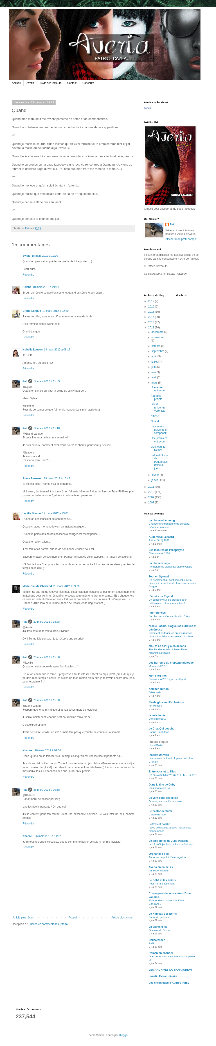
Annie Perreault (32, 478)
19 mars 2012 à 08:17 (57, 349)
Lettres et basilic (159, 824)
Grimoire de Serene (160, 930)
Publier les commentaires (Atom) (48, 924)
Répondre (28, 274)
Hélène (26, 287)
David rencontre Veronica (158, 407)
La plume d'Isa (158, 926)
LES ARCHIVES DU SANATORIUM (170, 969)
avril (154, 377)
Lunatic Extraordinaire (163, 976)
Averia (30, 83)
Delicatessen (157, 940)
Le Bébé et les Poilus (162, 880)
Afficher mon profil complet (181, 239)
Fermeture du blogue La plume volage (170, 566)
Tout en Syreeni (159, 576)
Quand (155, 421)
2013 (151, 322)
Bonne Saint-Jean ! (160, 732)
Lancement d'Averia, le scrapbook (159, 430)
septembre (158, 351)
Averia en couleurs (161, 867)
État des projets (156, 397)
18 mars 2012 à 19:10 (45, 255)
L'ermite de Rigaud (161, 596)
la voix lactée (157, 715)
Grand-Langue (31, 310)
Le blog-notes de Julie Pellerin (168, 840)
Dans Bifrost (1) (157, 718)
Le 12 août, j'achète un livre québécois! (171, 844)
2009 (151, 497)
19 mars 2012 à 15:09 (47, 381)
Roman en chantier (161, 953)
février (155, 474)
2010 (151, 492)
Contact (71, 83)
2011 (151, 486)
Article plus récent (23, 917)
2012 (151, 327)
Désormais (155, 692)
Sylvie (26, 255)
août (154, 356)
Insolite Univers (159, 754)
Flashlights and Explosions (166, 702)
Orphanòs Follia (159, 853)
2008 (151, 502)
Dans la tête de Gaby (162, 784)
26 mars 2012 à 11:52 (48, 836)
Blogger (123, 1035)
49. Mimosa (155, 705)
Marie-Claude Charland (37, 586)
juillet (154, 361)
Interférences (157, 612)
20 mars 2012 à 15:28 (47, 621)
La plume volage (159, 563)
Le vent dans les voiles (163, 797)
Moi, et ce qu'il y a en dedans (167, 646)
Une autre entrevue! (158, 389)
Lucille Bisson (31, 513)
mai (154, 372)
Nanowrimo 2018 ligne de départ (167, 679)
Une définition (156, 745)
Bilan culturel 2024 (159, 553)
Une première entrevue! (159, 440)
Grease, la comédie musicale (165, 801)
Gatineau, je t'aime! (158, 448)
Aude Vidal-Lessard (161, 537)
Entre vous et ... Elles (162, 771)
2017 (151, 301)
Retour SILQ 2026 (159, 540)
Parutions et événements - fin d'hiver (169, 616)
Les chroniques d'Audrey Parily (169, 982)
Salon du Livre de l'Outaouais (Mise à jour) (159, 462)
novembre (157, 337)
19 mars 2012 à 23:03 (55, 513)
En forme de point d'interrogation (167, 857)
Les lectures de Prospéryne (166, 550)
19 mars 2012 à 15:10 (47, 428)
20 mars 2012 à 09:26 (66, 586)
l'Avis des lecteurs (50, 83)
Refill (151, 943)
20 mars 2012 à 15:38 (47, 700)
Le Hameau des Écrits (163, 913)
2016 (151, 306)
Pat (24, 381)
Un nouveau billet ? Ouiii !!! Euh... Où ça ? (172, 775)
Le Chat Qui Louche (161, 728)
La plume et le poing (162, 520)
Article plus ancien (122, 917)
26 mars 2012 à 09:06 (48, 750)
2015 (151, 311)
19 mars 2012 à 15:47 (57, 478)
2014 (151, 317)
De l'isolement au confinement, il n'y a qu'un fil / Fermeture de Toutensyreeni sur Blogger (172, 583)
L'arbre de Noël (157, 814)
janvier (155, 480)
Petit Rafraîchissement (162, 883)
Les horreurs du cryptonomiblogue (171, 662)
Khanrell (27, 750)
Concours (88, 83)
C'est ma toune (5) (159, 788)
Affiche (155, 416)
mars (154, 382)
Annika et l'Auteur (159, 870)
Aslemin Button (159, 689)
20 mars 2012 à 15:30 (47, 657)
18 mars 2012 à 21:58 (46, 287)
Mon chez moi (157, 675)
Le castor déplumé (161, 811)
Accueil (16, 83)
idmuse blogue (158, 741)
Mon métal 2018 (158, 666)
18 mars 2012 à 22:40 (55, 310)
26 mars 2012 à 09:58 (47, 789)
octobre (156, 346)
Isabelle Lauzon (32, 349)
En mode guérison (159, 917)
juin (153, 366)
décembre (157, 332)
